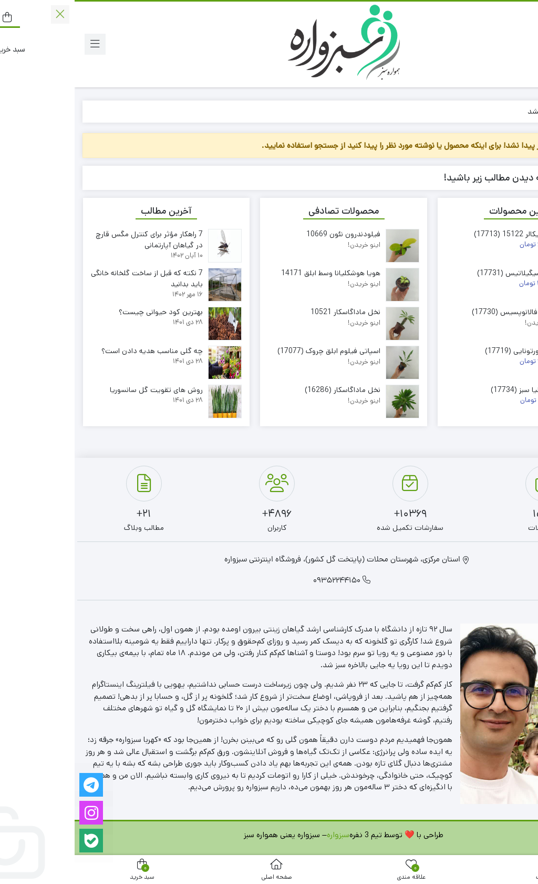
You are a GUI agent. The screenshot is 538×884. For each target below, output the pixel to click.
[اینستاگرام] (16, 813)
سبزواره (263, 834)
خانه (518, 111)
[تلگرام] (16, 785)
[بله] (16, 840)
